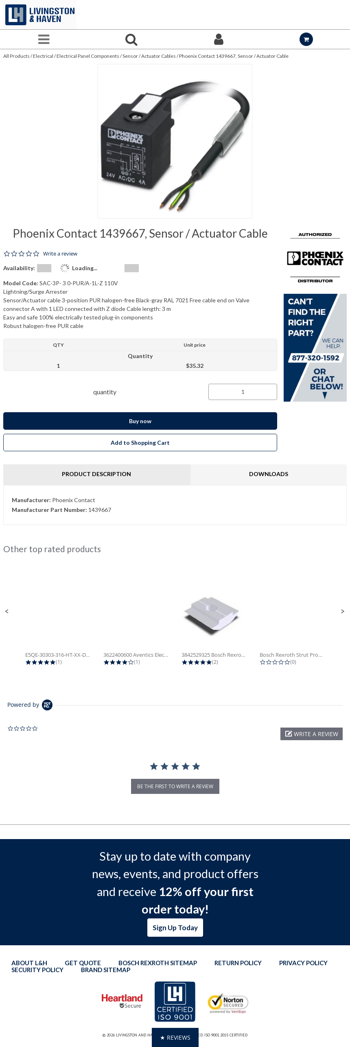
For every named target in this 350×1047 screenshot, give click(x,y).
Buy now (140, 420)
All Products (16, 56)
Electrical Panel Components (88, 56)
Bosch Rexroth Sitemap (157, 962)
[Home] (40, 14)
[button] (7, 611)
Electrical (43, 56)
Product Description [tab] (96, 473)
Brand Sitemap (105, 969)
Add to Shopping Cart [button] (140, 442)
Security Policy (37, 969)
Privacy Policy (303, 962)
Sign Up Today (175, 927)
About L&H (29, 962)
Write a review (60, 253)
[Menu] (44, 39)
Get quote (83, 962)
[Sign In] (218, 39)
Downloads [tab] (268, 473)
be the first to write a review (175, 786)
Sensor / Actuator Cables (149, 56)
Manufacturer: (31, 499)
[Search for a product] (131, 39)
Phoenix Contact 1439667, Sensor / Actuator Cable (234, 56)
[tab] (175, 505)
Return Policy (238, 962)
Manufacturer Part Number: (49, 509)
